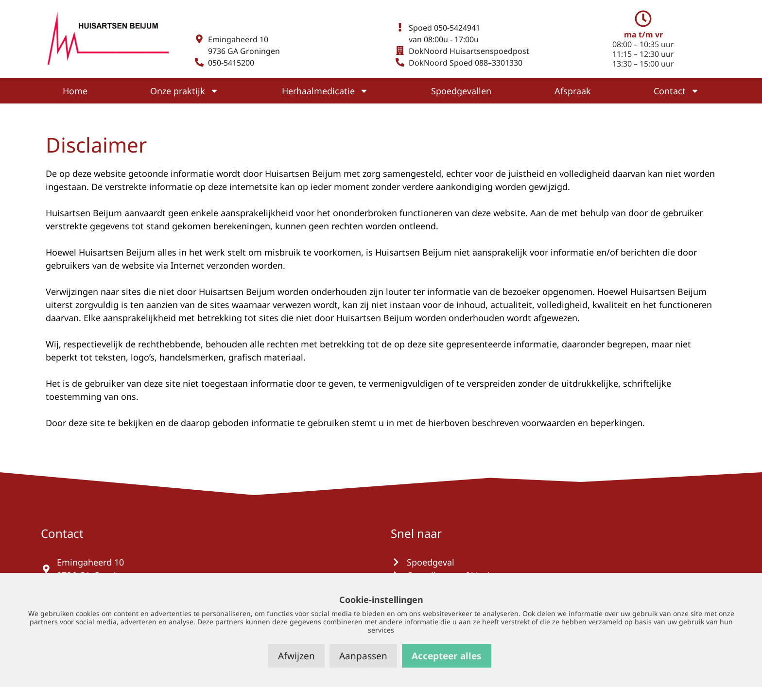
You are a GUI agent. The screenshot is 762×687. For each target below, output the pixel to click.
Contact (676, 91)
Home (75, 91)
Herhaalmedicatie (325, 91)
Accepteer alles (447, 656)
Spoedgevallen (461, 91)
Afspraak (572, 91)
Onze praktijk (184, 91)
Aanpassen (363, 656)
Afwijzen (296, 656)
